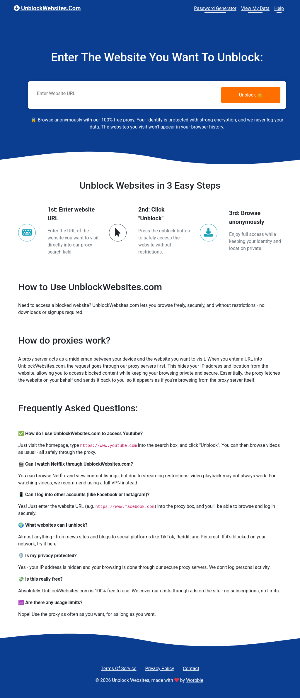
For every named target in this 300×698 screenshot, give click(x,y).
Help (279, 8)
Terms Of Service (119, 668)
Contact (191, 668)
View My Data (255, 8)
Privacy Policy (159, 668)
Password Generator (215, 8)
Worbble (194, 680)
